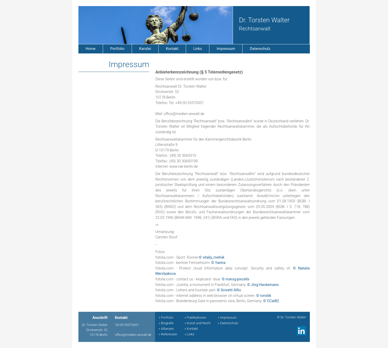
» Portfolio (166, 317)
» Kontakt (191, 329)
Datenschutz (260, 49)
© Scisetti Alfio (229, 290)
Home (90, 49)
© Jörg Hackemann (263, 285)
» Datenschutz (228, 323)
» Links (189, 334)
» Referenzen (168, 334)
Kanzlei (145, 49)
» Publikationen (195, 317)
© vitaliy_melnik (212, 257)
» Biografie (166, 323)
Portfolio (117, 49)
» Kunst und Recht (197, 323)
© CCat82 (271, 301)
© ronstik (263, 296)
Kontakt (172, 49)
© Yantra (218, 263)
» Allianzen (166, 329)
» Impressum (227, 317)
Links (197, 49)
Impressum (226, 49)
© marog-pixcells (235, 279)
